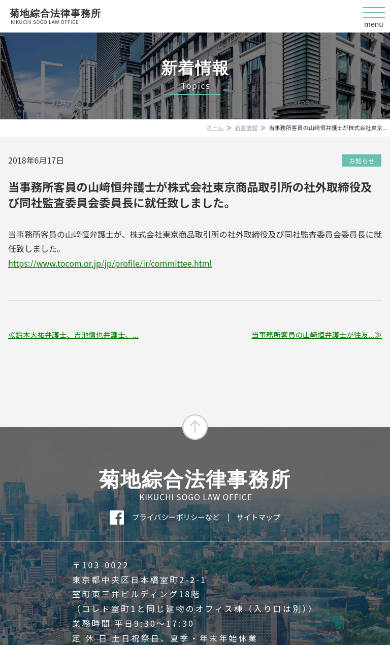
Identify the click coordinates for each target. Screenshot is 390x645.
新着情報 (246, 127)
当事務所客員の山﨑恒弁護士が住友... (312, 335)
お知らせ (362, 161)
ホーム (215, 127)
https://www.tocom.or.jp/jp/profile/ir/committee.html (110, 263)
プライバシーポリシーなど (175, 517)
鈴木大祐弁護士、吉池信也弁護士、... (76, 335)
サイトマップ (258, 517)
